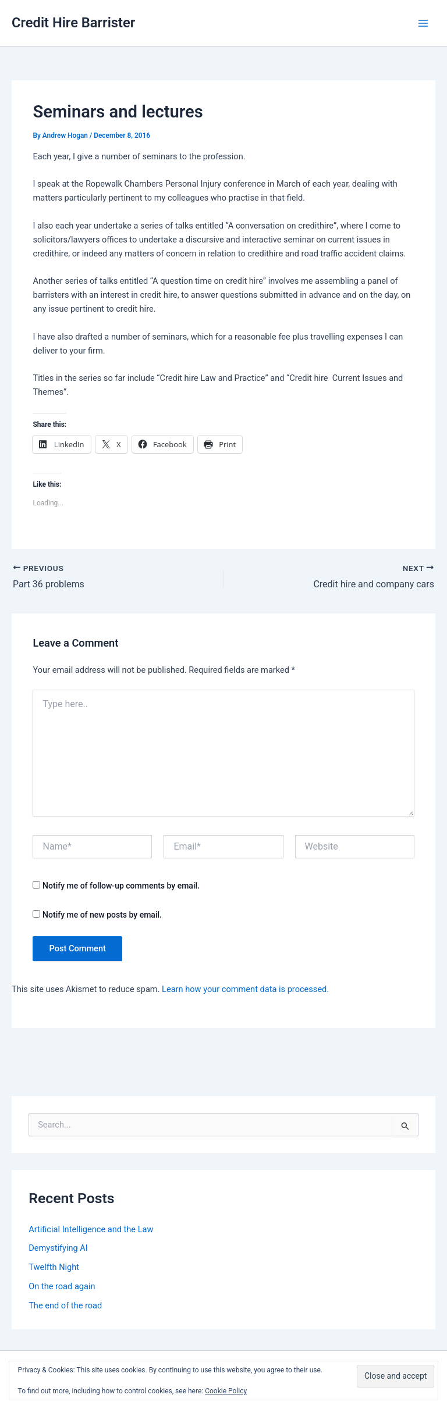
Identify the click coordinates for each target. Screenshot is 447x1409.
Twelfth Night (54, 1267)
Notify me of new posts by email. (102, 914)
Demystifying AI (58, 1248)
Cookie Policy (226, 1391)
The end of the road (65, 1305)
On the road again (62, 1286)
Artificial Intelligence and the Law (91, 1229)
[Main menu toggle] (423, 23)
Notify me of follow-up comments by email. (121, 885)
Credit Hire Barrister (73, 23)
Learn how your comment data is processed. (245, 989)
